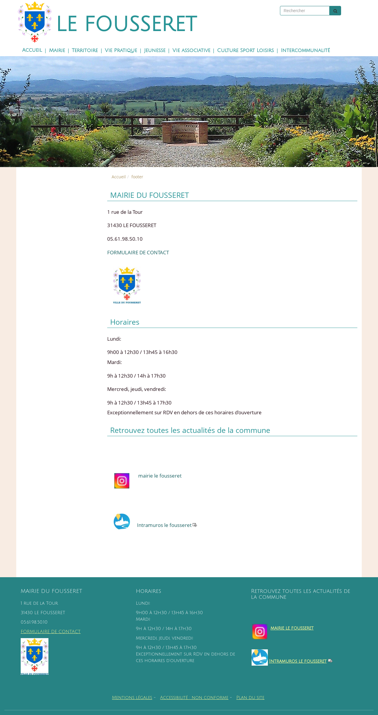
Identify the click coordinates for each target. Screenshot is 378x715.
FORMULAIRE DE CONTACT (138, 252)
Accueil (32, 50)
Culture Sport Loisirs (245, 50)
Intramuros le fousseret (164, 525)
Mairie (57, 50)
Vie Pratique (121, 50)
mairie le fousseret (160, 475)
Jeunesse (154, 50)
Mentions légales (132, 697)
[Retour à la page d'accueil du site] (30, 22)
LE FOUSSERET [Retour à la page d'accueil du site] (126, 24)
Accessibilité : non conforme (194, 697)
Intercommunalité (305, 50)
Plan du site (250, 697)
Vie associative (191, 50)
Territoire (85, 50)
